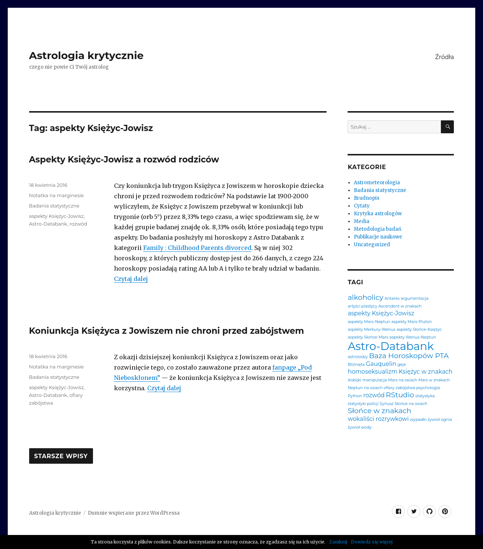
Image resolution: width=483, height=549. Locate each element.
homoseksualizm (372, 372)
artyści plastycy (362, 307)
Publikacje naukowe (378, 237)
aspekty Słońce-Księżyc (419, 330)
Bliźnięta (356, 365)
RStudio (400, 394)
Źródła (444, 57)
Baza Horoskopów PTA (409, 355)
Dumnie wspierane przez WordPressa (134, 513)
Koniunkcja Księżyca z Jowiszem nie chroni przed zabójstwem (166, 331)
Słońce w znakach (379, 410)
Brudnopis (366, 198)
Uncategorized (372, 244)
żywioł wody (360, 428)
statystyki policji (363, 404)
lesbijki (354, 380)
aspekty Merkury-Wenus (371, 330)
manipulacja (374, 380)
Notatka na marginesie (56, 195)
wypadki (418, 420)
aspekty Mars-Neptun (369, 322)
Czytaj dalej (131, 278)
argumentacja (414, 299)
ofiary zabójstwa (399, 388)
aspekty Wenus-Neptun (412, 338)
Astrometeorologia (377, 182)
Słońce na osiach (410, 404)
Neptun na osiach (365, 388)
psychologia (428, 388)
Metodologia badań (377, 229)
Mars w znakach (434, 380)
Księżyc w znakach (425, 372)
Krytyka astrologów (378, 213)
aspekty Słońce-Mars (368, 338)
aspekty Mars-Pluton (411, 322)
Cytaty (362, 206)
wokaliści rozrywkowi (378, 419)
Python (355, 396)
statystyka (425, 396)
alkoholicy (365, 297)
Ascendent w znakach (399, 307)
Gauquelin (381, 364)
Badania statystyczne (54, 206)
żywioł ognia (440, 420)
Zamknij (338, 542)
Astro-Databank (48, 224)
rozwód (78, 224)
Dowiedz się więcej (372, 542)
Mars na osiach (402, 380)
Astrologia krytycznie (86, 55)
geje (401, 365)
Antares (392, 299)
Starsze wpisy (61, 456)
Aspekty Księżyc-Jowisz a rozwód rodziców (124, 159)
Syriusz (386, 404)
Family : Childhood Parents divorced (197, 247)
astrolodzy (358, 357)
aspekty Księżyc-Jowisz (56, 216)
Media (361, 221)
